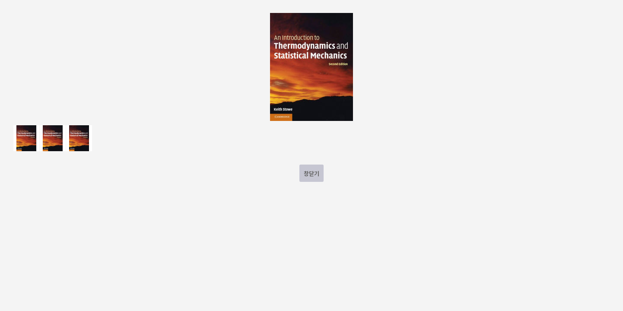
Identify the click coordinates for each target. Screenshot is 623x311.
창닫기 (311, 173)
